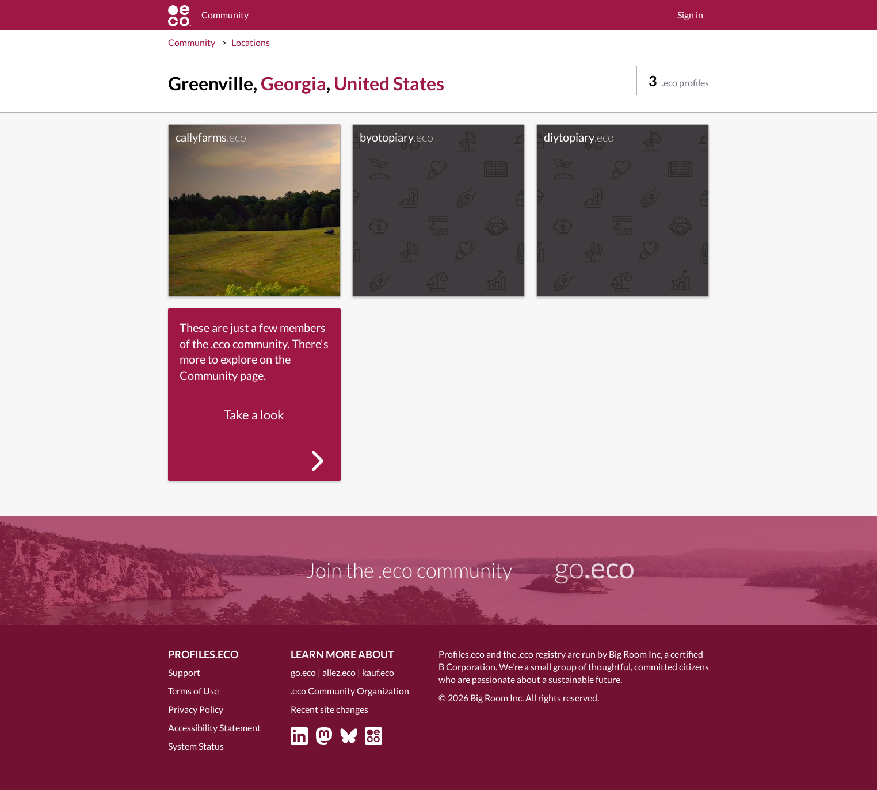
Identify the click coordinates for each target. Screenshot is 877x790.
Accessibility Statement (214, 727)
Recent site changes (329, 709)
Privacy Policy (195, 709)
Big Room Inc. (497, 697)
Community (191, 42)
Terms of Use (193, 690)
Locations (250, 42)
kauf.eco (378, 672)
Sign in (690, 14)
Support (184, 672)
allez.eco (339, 672)
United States (389, 83)
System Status (196, 746)
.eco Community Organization (350, 690)
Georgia (293, 83)
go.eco (303, 672)
